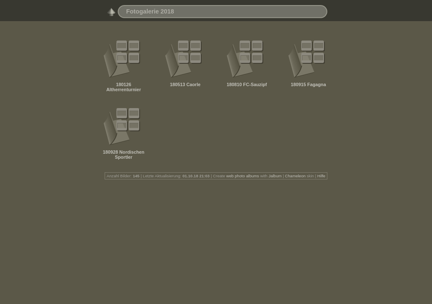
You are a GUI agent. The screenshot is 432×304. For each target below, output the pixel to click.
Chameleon (295, 176)
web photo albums (242, 176)
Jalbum (275, 176)
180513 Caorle (185, 84)
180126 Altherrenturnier (123, 87)
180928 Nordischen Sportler (123, 154)
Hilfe (321, 176)
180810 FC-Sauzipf (247, 84)
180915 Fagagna (308, 84)
